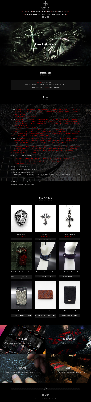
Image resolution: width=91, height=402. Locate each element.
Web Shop (29, 11)
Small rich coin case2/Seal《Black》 (69, 310)
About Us (64, 14)
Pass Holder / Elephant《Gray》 (21, 310)
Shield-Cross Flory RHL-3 (21, 234)
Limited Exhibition (56, 14)
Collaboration (28, 14)
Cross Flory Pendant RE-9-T (69, 234)
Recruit (43, 14)
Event (66, 11)
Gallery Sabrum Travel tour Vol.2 (24, 166)
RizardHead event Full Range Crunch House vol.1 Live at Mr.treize (29, 181)
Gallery (54, 11)
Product (44, 11)
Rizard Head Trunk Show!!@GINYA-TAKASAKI (25, 169)
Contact (48, 14)
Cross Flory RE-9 (45, 234)
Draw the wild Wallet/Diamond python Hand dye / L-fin (21, 271)
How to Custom (36, 11)
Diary (24, 11)
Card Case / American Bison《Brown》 (45, 310)
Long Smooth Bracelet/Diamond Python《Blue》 (45, 271)
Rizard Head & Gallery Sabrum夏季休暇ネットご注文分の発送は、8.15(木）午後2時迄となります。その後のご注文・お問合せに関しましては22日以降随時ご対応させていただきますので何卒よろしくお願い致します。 (45, 174)
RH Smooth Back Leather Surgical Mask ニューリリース (28, 155)
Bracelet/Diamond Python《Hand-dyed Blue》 (69, 271)
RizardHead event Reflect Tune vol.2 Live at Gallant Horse (27, 178)
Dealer (35, 14)
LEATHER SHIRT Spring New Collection (26, 184)
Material (49, 11)
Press (39, 14)
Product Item (60, 11)
